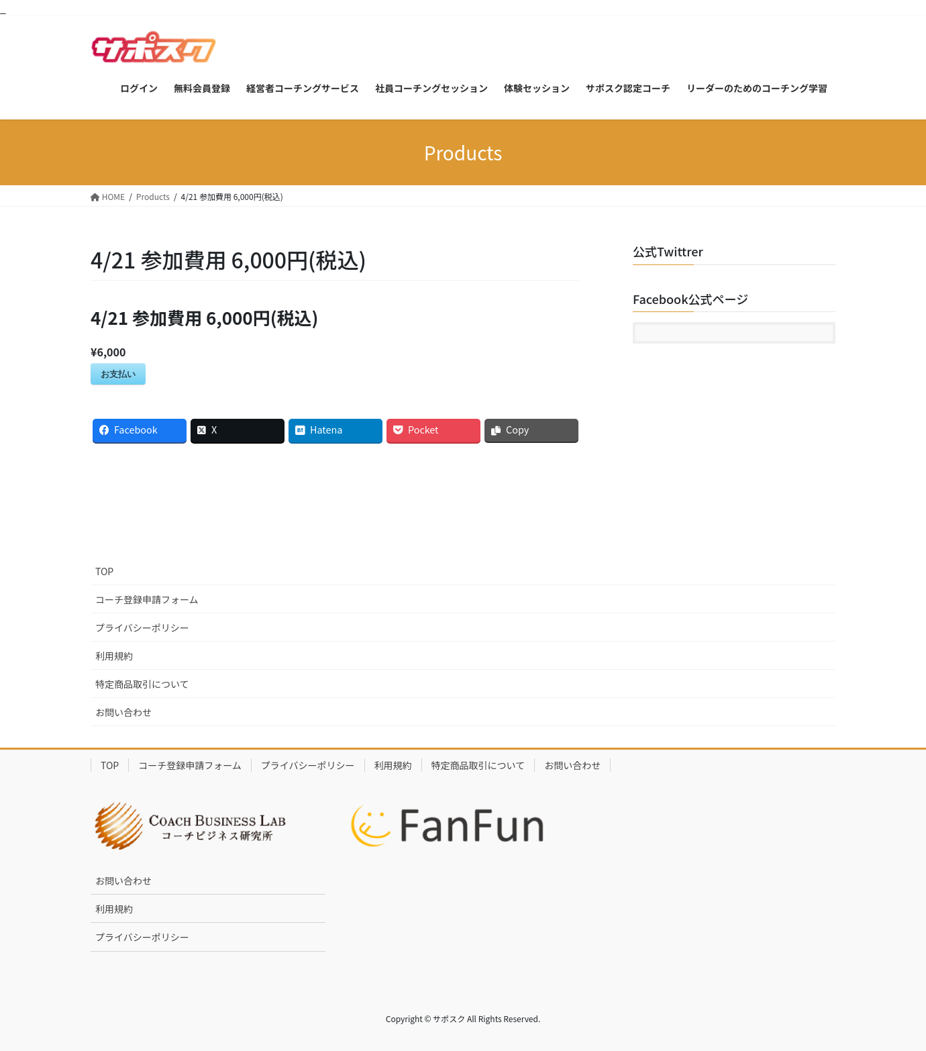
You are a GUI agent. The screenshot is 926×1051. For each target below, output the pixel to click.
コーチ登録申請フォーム (147, 599)
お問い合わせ (123, 712)
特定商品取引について (142, 684)
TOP (104, 571)
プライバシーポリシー (142, 627)
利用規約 (114, 655)
